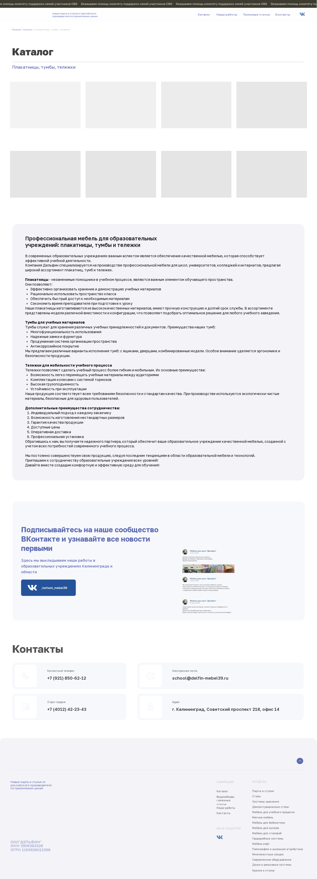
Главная (16, 29)
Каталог (28, 29)
